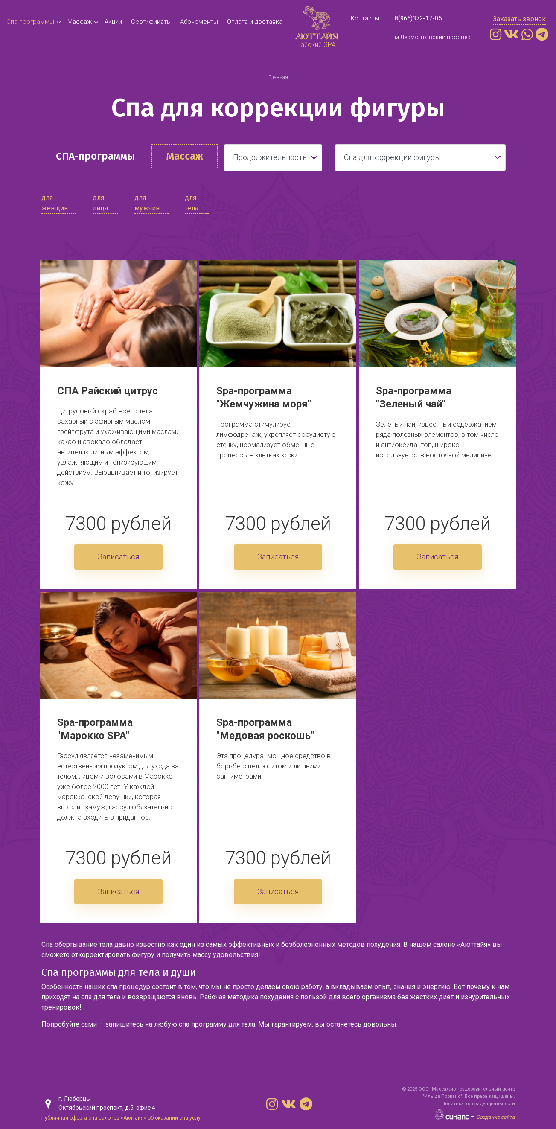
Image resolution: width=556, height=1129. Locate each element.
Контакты (365, 18)
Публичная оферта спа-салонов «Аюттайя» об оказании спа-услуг (122, 1118)
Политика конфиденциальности (478, 1103)
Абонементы (199, 22)
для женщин (54, 203)
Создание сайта (495, 1117)
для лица (100, 203)
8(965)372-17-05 (418, 18)
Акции (113, 22)
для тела (191, 203)
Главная (278, 77)
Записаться (118, 556)
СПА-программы (95, 156)
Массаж (79, 22)
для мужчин (147, 203)
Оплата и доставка (254, 22)
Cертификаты (151, 22)
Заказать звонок (519, 19)
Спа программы (30, 22)
